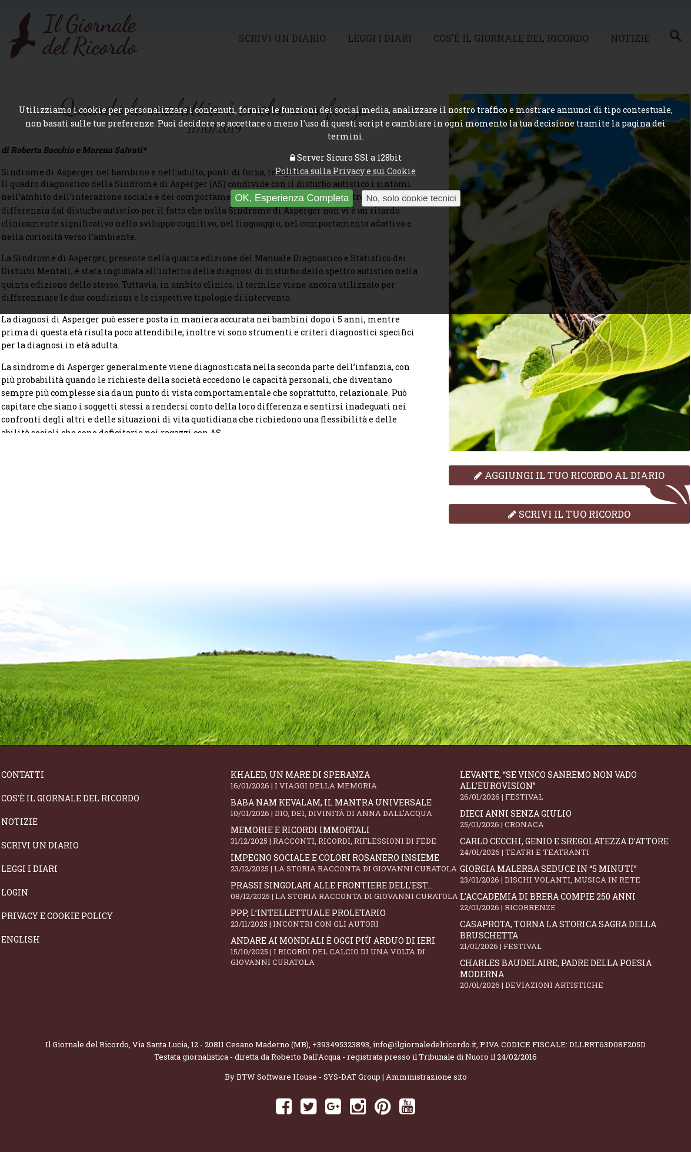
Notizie (19, 821)
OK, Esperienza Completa (292, 198)
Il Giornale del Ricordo (87, 1044)
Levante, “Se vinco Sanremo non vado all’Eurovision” (574, 785)
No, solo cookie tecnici (411, 198)
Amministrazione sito (426, 1076)
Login (14, 892)
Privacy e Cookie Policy (57, 915)
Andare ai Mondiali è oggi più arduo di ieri (345, 951)
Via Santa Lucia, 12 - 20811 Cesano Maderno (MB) (220, 1044)
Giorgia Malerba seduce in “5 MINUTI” (574, 874)
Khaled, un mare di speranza (345, 780)
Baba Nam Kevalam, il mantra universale (345, 807)
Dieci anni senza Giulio (574, 819)
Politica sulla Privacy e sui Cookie (345, 171)
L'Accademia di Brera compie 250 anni (574, 902)
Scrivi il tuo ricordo (569, 514)
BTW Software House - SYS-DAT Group (308, 1076)
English (20, 939)
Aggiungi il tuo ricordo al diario (569, 475)
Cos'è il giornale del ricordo (70, 798)
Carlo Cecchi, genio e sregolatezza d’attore (574, 846)
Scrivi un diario (40, 845)
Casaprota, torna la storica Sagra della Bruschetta (574, 934)
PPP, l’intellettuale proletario (345, 918)
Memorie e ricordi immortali (345, 835)
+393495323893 (340, 1044)
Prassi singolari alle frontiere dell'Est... (345, 890)
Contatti (22, 774)
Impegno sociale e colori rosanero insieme (345, 863)
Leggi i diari (29, 868)
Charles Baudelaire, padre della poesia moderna (574, 973)
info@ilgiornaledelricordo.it (424, 1044)
